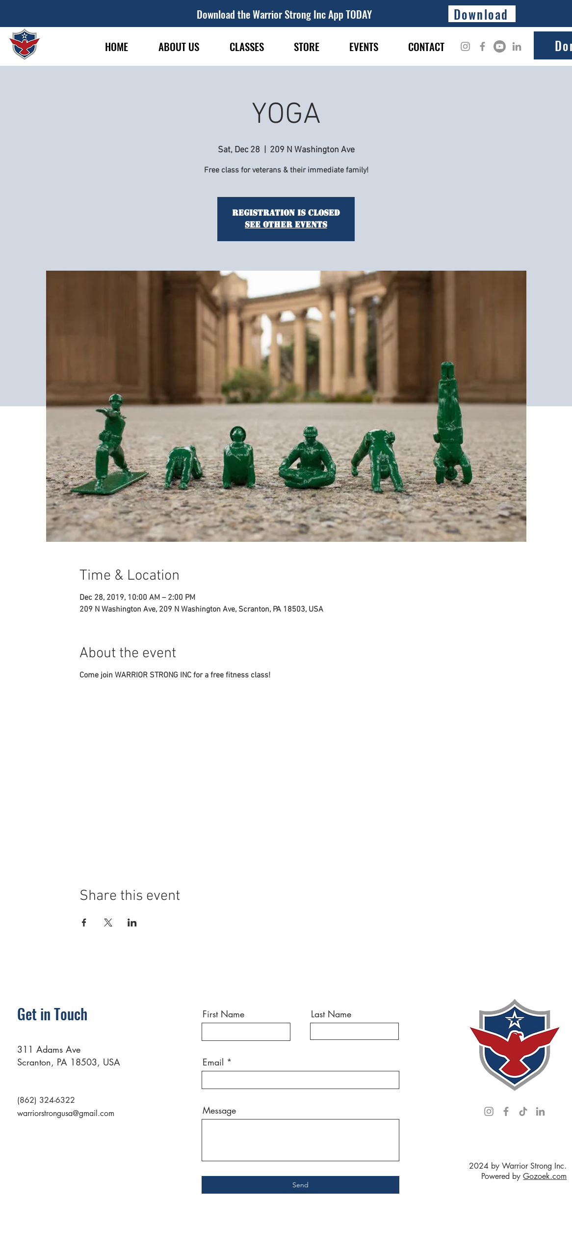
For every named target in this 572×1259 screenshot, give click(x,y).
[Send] (300, 1185)
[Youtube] (500, 46)
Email (213, 1062)
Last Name (331, 1013)
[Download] (482, 13)
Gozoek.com (545, 1176)
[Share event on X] (108, 922)
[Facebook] (482, 46)
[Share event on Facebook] (84, 922)
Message (219, 1110)
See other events (286, 225)
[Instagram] (465, 46)
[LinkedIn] (517, 46)
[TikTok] (523, 1111)
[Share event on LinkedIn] (132, 922)
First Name (223, 1013)
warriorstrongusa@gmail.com (65, 1113)
